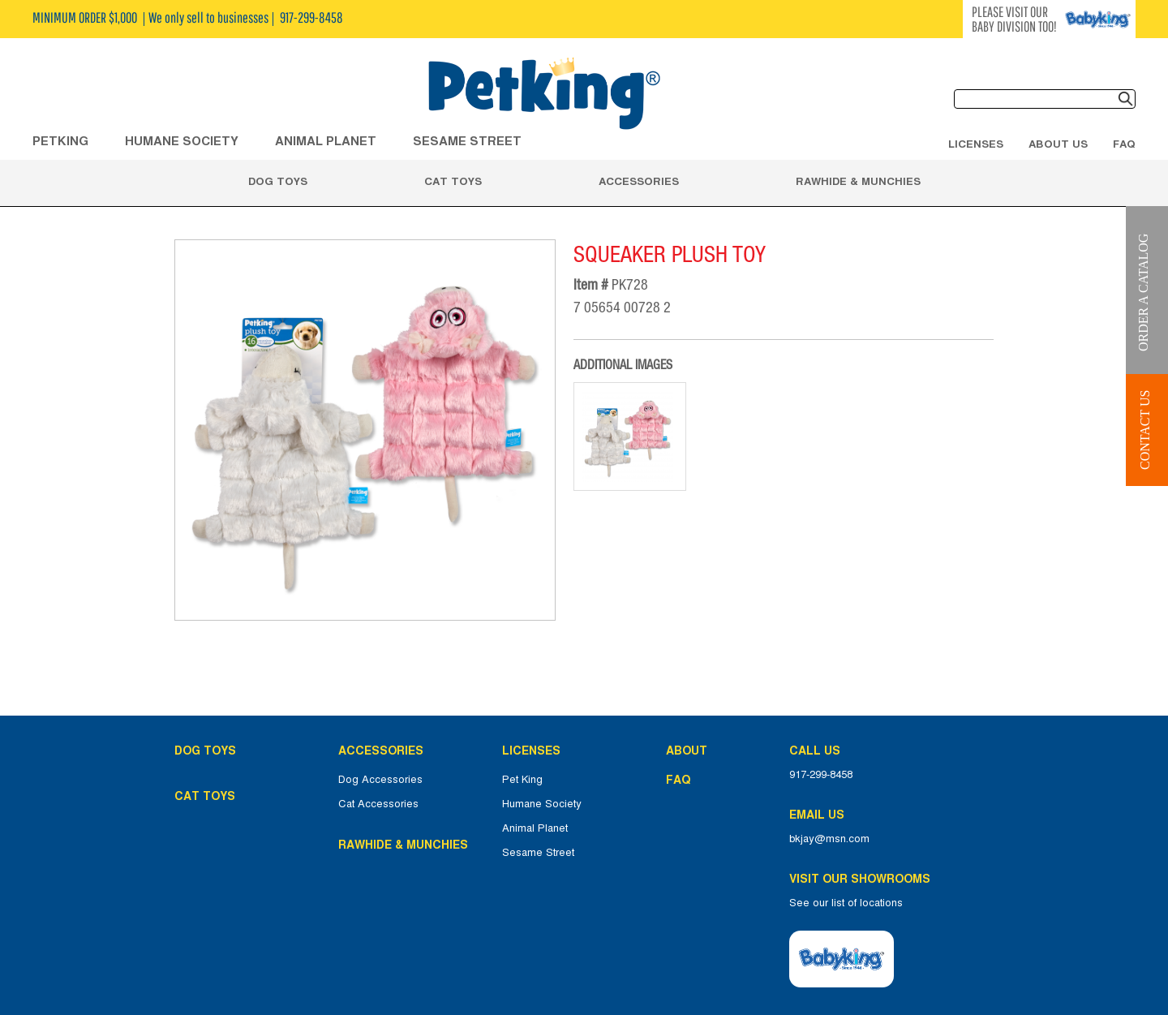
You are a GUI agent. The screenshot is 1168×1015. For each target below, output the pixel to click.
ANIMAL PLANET (325, 140)
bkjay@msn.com (829, 838)
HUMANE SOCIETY (181, 140)
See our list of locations (846, 903)
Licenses (975, 143)
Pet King (522, 779)
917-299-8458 (820, 774)
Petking (60, 140)
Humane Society (542, 804)
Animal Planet (535, 828)
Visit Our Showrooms (863, 879)
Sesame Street (467, 140)
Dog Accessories (380, 779)
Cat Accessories (378, 804)
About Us (1058, 143)
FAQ (1124, 143)
